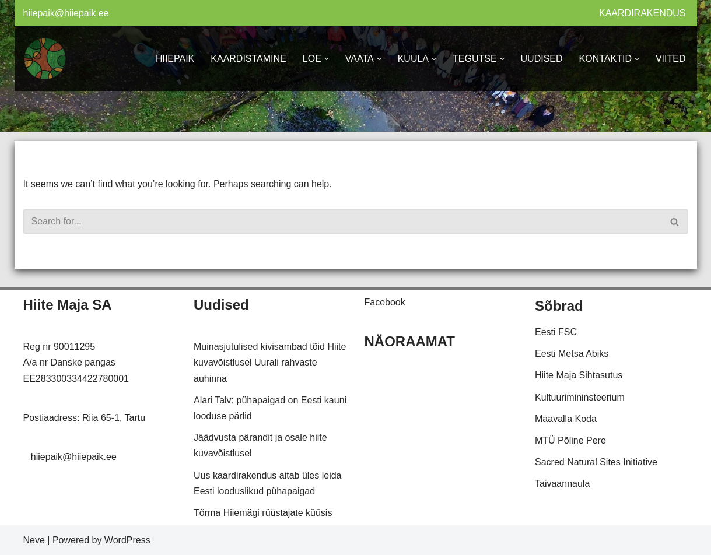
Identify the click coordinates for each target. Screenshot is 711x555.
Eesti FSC (556, 332)
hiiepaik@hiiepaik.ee (66, 13)
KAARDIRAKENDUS (642, 13)
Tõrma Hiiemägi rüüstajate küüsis (263, 513)
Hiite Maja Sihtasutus (578, 375)
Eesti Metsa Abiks (571, 354)
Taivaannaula (562, 484)
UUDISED (542, 59)
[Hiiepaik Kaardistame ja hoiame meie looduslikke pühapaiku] (45, 58)
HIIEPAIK (175, 59)
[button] (326, 59)
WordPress (127, 540)
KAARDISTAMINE (248, 59)
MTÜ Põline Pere (570, 440)
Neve (34, 540)
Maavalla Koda (566, 419)
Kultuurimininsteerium (580, 397)
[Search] (342, 221)
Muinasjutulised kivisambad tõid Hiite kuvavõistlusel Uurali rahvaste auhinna (270, 362)
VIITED (671, 59)
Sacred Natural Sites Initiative (596, 462)
